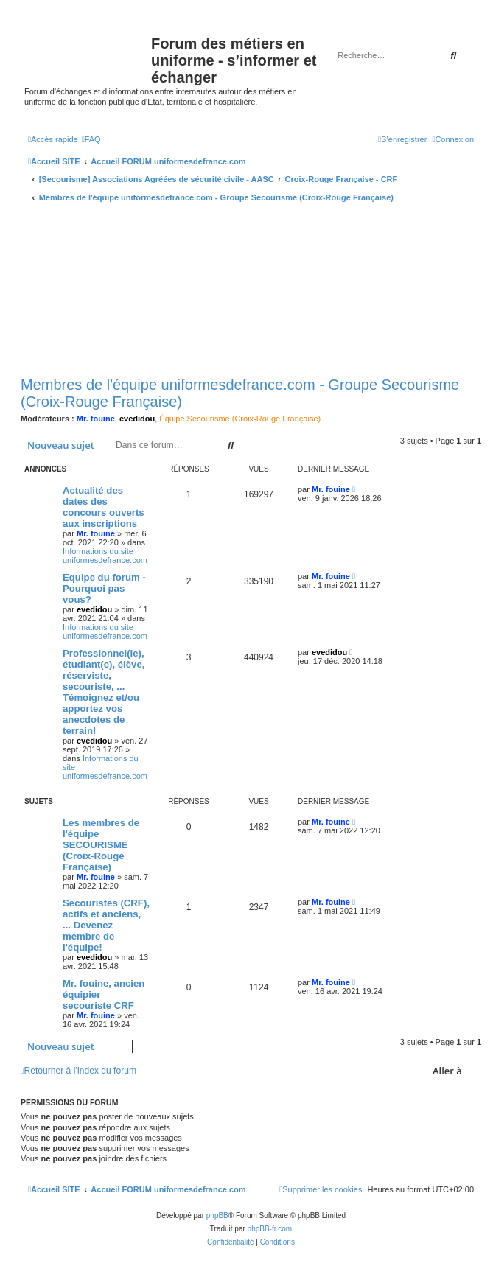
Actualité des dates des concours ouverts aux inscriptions (103, 507)
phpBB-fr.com (270, 1229)
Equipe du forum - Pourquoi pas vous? (104, 588)
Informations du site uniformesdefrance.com (105, 555)
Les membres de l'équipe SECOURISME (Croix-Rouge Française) (101, 844)
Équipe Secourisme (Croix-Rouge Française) (240, 418)
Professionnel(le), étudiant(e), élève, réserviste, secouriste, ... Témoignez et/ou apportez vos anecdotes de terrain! (103, 692)
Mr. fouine (96, 418)
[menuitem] (91, 139)
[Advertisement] (251, 291)
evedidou (137, 418)
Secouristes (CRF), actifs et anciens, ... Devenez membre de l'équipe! (106, 925)
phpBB (217, 1215)
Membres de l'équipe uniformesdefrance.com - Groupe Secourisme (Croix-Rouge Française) (240, 393)
